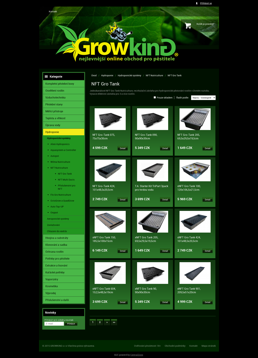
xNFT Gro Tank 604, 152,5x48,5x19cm (104, 290)
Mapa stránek (209, 345)
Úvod (94, 75)
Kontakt (53, 11)
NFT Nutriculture (154, 75)
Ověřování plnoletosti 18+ (147, 345)
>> (114, 322)
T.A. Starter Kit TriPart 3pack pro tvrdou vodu (151, 187)
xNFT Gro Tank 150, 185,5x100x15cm (104, 239)
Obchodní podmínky (175, 345)
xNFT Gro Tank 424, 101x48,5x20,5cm (189, 239)
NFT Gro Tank (174, 75)
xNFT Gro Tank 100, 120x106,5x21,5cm (189, 187)
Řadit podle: (182, 97)
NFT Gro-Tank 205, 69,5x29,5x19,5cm (188, 136)
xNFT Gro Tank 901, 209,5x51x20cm (189, 290)
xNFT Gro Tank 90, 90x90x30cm (146, 290)
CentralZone (136, 354)
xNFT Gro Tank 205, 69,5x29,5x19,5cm (146, 239)
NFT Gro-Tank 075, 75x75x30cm (103, 136)
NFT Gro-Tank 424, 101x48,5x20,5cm (103, 187)
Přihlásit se (206, 3)
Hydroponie (107, 75)
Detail (122, 148)
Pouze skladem (164, 97)
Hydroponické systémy (129, 75)
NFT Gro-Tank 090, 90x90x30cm (146, 136)
